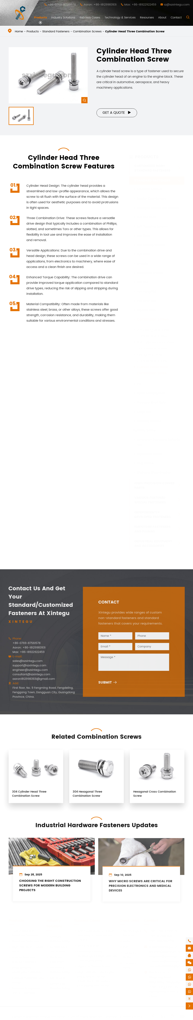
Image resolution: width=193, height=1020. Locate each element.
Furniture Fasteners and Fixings (152, 526)
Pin (139, 380)
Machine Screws (149, 186)
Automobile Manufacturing (58, 985)
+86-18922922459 (161, 940)
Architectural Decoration (56, 949)
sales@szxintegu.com (24, 661)
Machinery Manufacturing (58, 969)
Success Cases (90, 17)
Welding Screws (149, 417)
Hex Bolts (143, 232)
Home (19, 31)
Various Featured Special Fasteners (150, 496)
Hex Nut (142, 279)
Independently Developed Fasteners (152, 511)
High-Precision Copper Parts (154, 482)
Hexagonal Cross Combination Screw (154, 796)
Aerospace (55, 978)
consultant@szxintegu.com (28, 674)
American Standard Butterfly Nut (158, 439)
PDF (124, 947)
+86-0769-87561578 (62, 4)
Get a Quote (117, 113)
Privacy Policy (133, 1016)
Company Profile (128, 955)
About (162, 17)
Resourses (147, 17)
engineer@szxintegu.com (27, 670)
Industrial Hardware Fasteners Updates (96, 822)
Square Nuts (146, 306)
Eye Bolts (143, 251)
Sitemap (111, 1016)
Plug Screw (145, 460)
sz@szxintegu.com (177, 4)
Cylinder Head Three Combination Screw (135, 31)
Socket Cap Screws (151, 195)
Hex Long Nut (147, 288)
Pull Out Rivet (146, 214)
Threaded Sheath (150, 269)
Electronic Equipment (55, 959)
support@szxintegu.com (26, 665)
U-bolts (142, 260)
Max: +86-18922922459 (140, 4)
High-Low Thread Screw (92, 966)
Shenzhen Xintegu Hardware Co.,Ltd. (50, 1016)
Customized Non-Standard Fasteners (152, 165)
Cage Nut (144, 408)
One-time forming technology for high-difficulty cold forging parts (95, 956)
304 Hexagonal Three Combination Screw (87, 796)
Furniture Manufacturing (58, 938)
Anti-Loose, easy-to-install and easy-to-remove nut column (94, 935)
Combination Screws (87, 31)
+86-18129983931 (160, 936)
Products (40, 17)
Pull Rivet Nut (146, 297)
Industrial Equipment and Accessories (153, 540)
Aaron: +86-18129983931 (100, 4)
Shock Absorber (86, 945)
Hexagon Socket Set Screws (158, 204)
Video (125, 941)
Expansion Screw (149, 450)
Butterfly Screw (144, 427)
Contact (176, 17)
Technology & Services (120, 17)
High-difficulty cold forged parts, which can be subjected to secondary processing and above (94, 979)
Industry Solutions (63, 17)
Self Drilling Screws (151, 241)
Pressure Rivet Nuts (151, 399)
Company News (128, 965)
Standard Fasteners (55, 31)
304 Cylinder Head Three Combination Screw (29, 796)
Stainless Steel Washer (154, 469)
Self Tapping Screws (152, 223)
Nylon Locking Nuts (151, 390)
